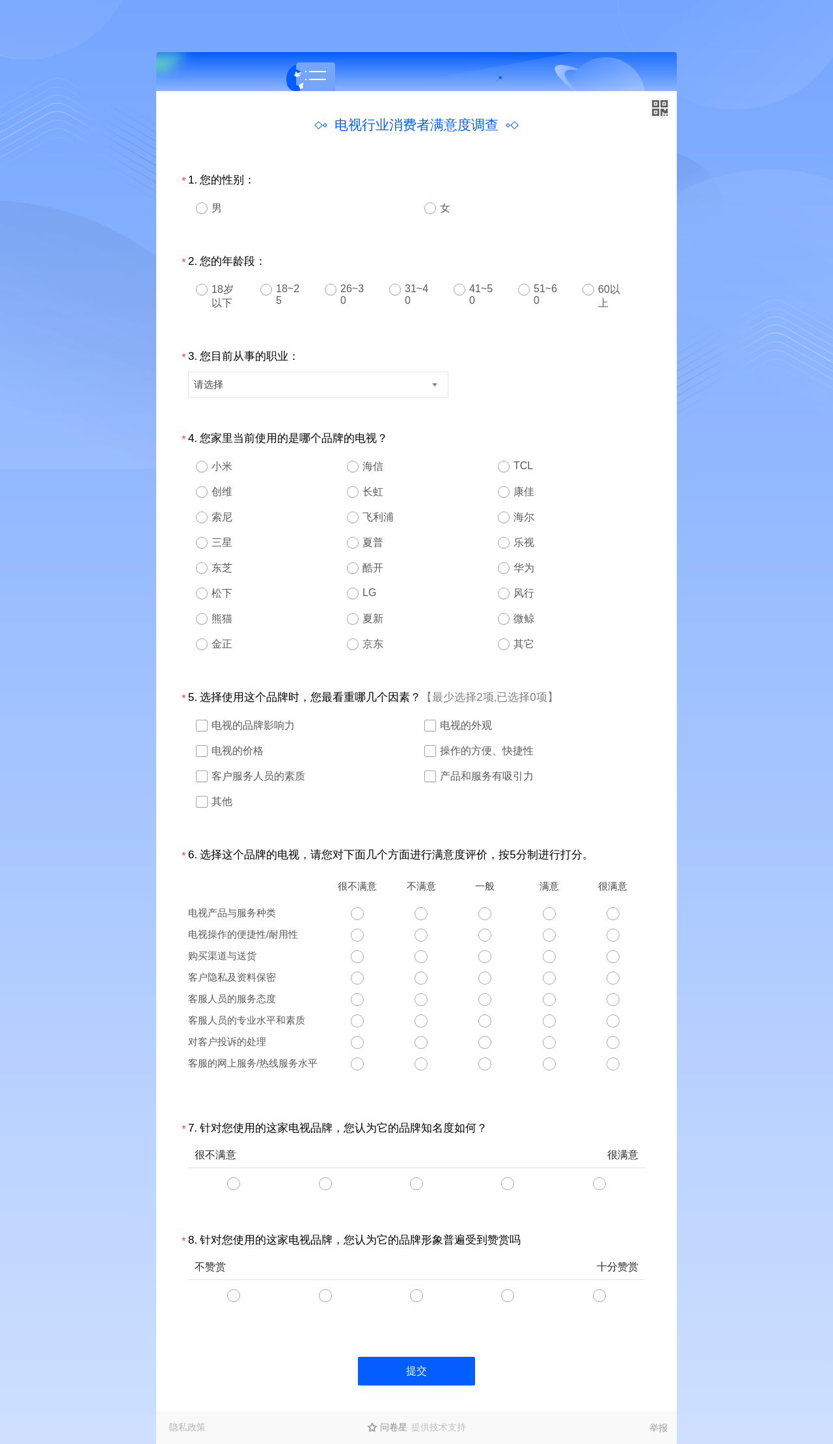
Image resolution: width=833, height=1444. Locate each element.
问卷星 (393, 1427)
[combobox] (318, 385)
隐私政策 (187, 1427)
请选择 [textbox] (208, 384)
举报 (658, 1428)
